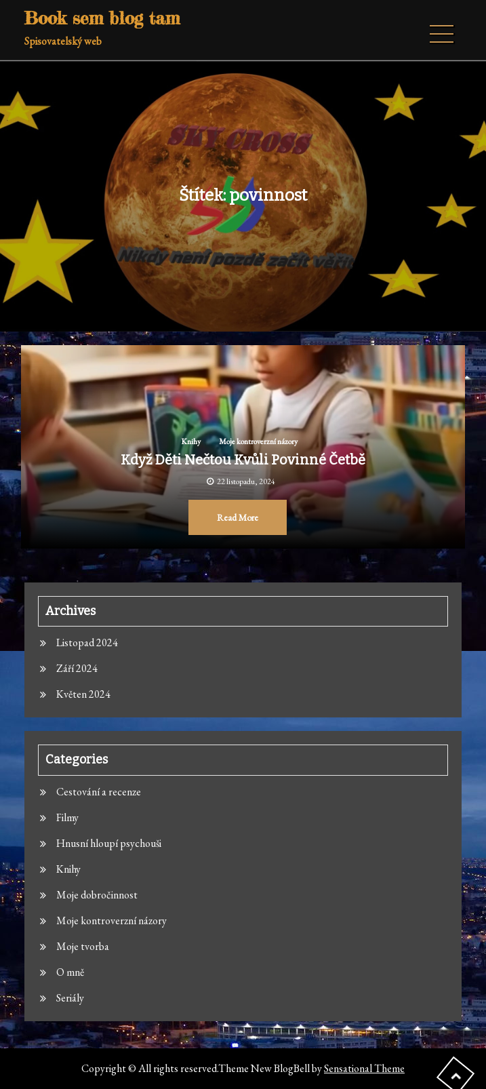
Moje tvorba (82, 946)
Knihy (191, 441)
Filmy (67, 817)
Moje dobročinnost (97, 895)
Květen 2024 (83, 694)
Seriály (70, 998)
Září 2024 (77, 668)
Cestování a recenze (98, 792)
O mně (70, 972)
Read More (237, 517)
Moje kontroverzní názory (258, 441)
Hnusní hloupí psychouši (108, 843)
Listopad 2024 (87, 642)
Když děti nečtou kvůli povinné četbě (243, 460)
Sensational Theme (364, 1068)
